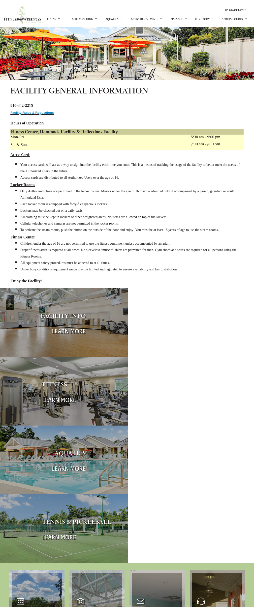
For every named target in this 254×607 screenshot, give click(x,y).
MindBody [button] (202, 19)
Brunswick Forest (235, 9)
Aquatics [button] (112, 19)
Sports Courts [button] (232, 19)
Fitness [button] (51, 19)
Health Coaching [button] (80, 19)
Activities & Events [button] (144, 19)
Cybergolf (203, 599)
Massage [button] (177, 19)
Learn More (68, 331)
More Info (32, 497)
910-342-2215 (200, 578)
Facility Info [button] (24, 19)
